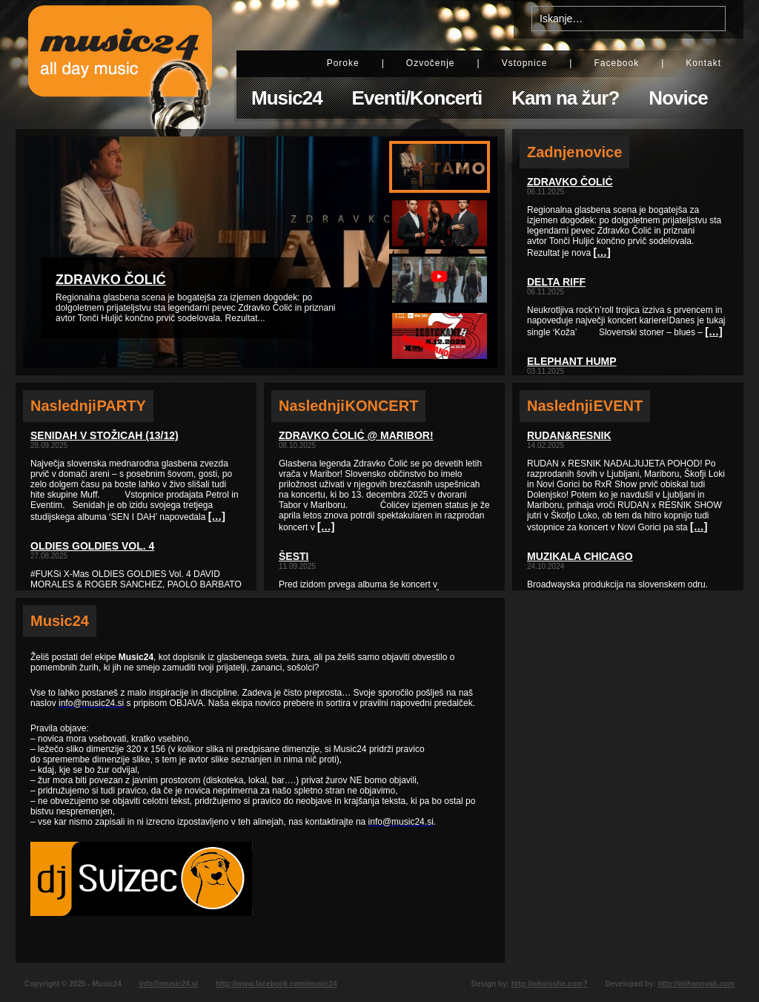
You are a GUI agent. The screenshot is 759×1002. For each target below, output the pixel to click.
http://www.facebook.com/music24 (276, 984)
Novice (678, 98)
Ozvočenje (430, 63)
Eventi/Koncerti (417, 98)
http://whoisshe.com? (549, 984)
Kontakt (703, 63)
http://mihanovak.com (696, 984)
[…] (216, 516)
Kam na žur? (565, 98)
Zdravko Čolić (111, 279)
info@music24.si (168, 984)
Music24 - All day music (120, 64)
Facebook (616, 63)
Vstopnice (525, 63)
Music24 (286, 98)
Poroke (343, 63)
